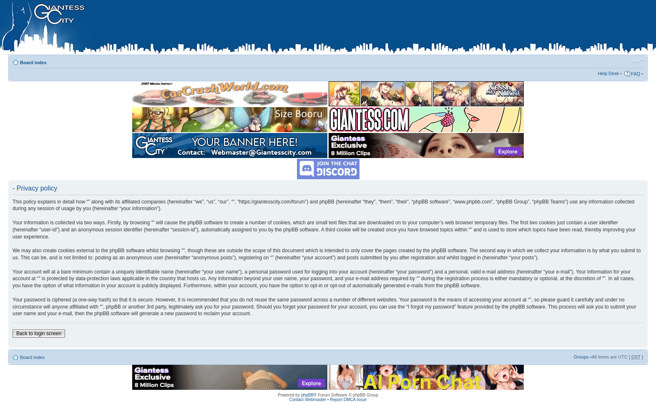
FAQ (635, 73)
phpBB (307, 395)
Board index (33, 62)
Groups (581, 356)
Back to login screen (38, 333)
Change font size (637, 61)
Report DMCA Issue (348, 399)
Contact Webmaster (307, 399)
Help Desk (608, 73)
